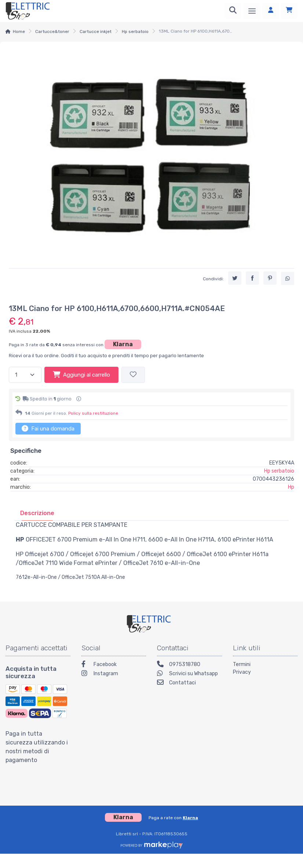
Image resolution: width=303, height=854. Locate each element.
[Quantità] (25, 375)
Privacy (242, 672)
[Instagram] (113, 674)
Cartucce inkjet (96, 31)
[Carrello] (289, 11)
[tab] (37, 513)
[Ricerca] (233, 11)
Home (19, 31)
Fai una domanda (48, 428)
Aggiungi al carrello (81, 374)
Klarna (123, 344)
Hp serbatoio (135, 31)
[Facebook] (113, 665)
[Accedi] (270, 11)
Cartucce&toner (52, 31)
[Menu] (252, 11)
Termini (242, 664)
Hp (291, 487)
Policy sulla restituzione (93, 413)
